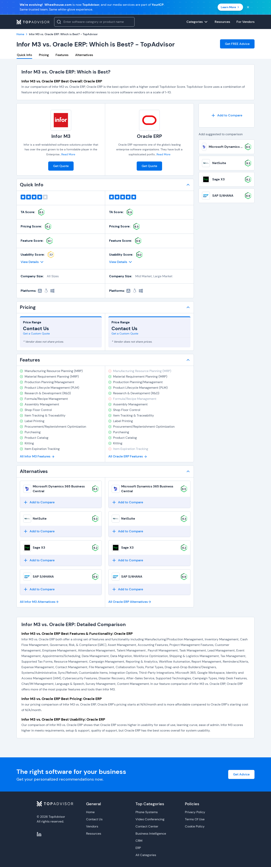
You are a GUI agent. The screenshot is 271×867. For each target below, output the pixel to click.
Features (62, 55)
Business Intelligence (151, 833)
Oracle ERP (149, 136)
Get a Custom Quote (36, 333)
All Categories (146, 855)
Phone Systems (147, 812)
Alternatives (84, 55)
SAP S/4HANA (43, 576)
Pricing (44, 55)
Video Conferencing (150, 819)
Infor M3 (60, 136)
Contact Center (147, 826)
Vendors (92, 826)
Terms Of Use (195, 819)
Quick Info (24, 55)
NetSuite (40, 518)
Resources (93, 833)
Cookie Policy (195, 826)
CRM (139, 841)
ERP (138, 848)
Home (90, 812)
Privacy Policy (195, 812)
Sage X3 (39, 547)
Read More (68, 154)
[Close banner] (248, 7)
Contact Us (94, 819)
